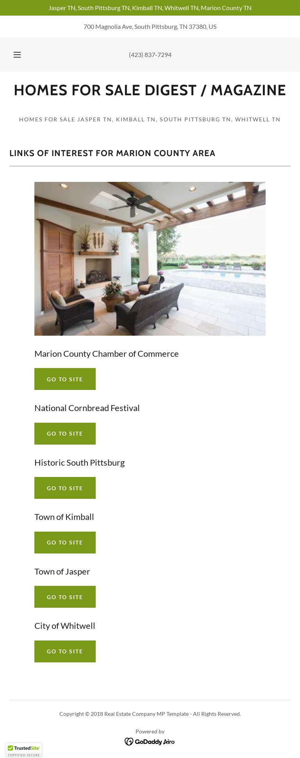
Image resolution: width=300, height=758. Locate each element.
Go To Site (65, 379)
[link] (150, 92)
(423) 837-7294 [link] (150, 54)
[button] (21, 54)
